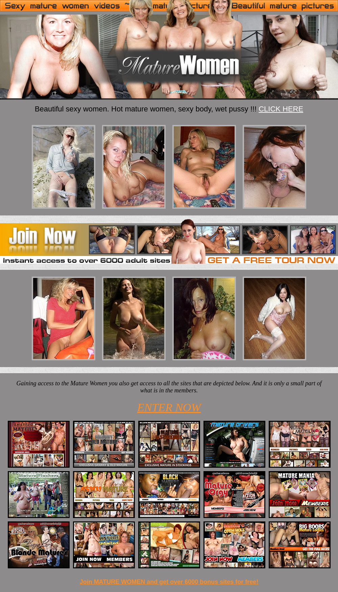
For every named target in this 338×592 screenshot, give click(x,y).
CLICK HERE (281, 109)
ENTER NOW (169, 407)
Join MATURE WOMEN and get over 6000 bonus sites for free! (169, 581)
